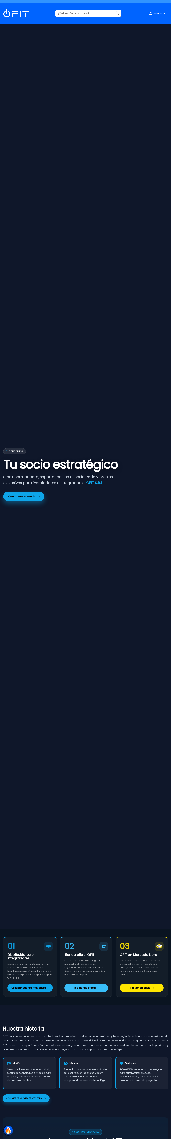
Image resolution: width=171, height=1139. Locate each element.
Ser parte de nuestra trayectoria (26, 1098)
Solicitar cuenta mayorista (30, 988)
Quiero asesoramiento (24, 496)
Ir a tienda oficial (86, 988)
